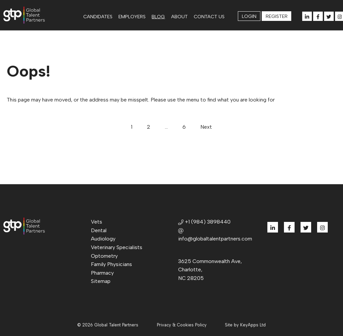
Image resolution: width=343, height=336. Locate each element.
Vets (96, 222)
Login (249, 16)
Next (206, 127)
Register (277, 16)
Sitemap (100, 281)
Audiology (103, 238)
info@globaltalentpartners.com (215, 235)
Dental (98, 230)
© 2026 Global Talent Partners (107, 324)
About (179, 17)
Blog (158, 17)
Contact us (209, 17)
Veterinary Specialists (116, 247)
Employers (132, 17)
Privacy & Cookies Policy (182, 324)
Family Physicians (111, 264)
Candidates (97, 17)
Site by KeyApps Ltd (245, 324)
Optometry (104, 256)
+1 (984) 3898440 (204, 222)
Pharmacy (102, 273)
